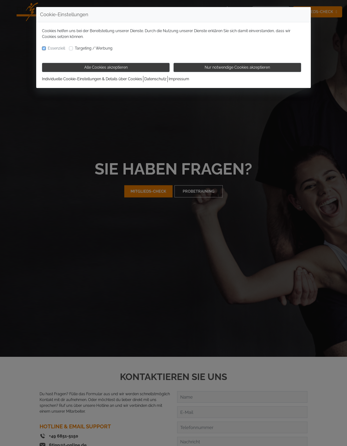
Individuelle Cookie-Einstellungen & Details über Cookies (92, 79)
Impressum (179, 79)
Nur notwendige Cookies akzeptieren (237, 67)
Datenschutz (155, 79)
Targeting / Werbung (93, 48)
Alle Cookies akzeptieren (106, 67)
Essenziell (56, 48)
